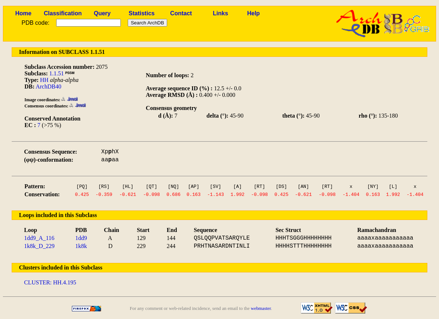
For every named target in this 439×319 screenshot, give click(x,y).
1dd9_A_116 (39, 238)
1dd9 (81, 238)
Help (253, 13)
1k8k (81, 246)
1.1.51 (56, 73)
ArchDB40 (48, 86)
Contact (181, 13)
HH (44, 80)
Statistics (142, 13)
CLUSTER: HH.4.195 (50, 282)
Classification (63, 13)
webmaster (261, 308)
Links (220, 13)
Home (23, 13)
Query (102, 13)
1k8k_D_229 (39, 246)
